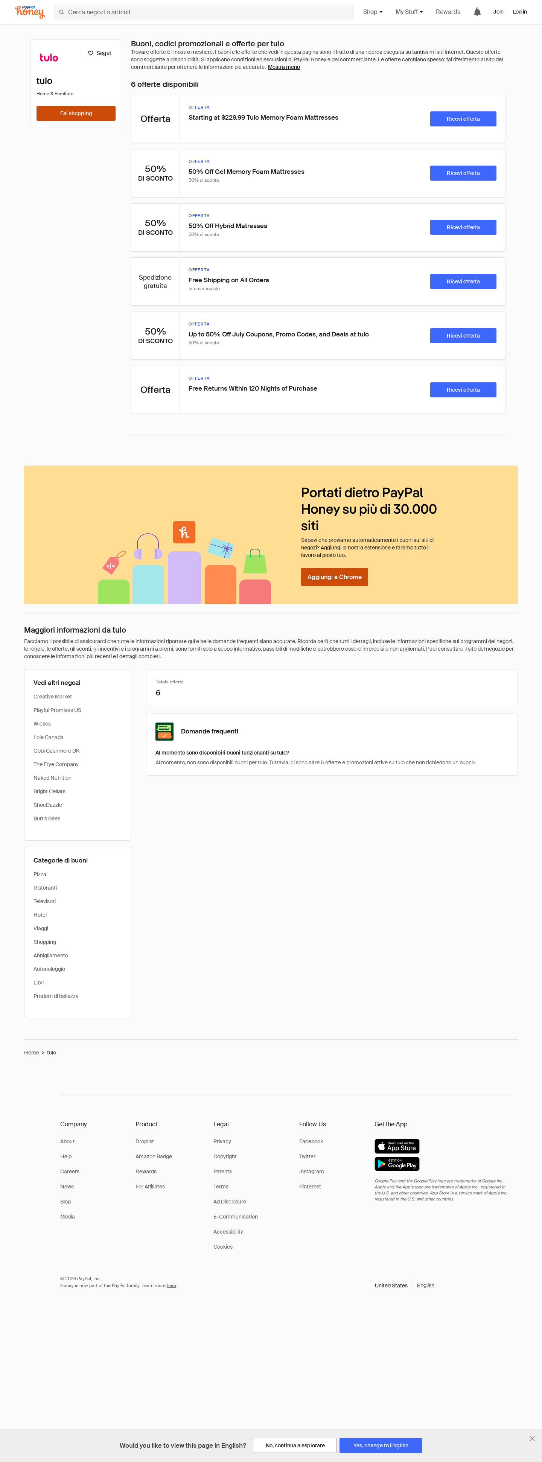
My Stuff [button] (410, 12)
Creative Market (52, 696)
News (67, 1186)
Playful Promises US (57, 710)
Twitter (307, 1156)
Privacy (222, 1141)
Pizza (39, 874)
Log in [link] (520, 11)
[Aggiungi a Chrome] (334, 577)
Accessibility (228, 1231)
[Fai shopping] (76, 113)
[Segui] (99, 53)
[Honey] (30, 12)
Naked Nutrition (52, 777)
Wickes (42, 723)
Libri (38, 982)
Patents (222, 1171)
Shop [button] (373, 12)
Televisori (44, 901)
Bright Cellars (49, 791)
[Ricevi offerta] (463, 118)
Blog (65, 1201)
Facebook (311, 1141)
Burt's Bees (46, 818)
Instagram (311, 1171)
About (67, 1141)
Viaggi (40, 928)
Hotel (40, 914)
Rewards (448, 12)
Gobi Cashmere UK (56, 750)
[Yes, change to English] (381, 1445)
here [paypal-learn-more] (171, 1285)
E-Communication (235, 1216)
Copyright (225, 1156)
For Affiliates (150, 1186)
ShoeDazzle (47, 805)
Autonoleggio (49, 969)
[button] (404, 1285)
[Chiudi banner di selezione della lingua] (532, 1438)
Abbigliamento (50, 955)
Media (67, 1216)
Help (66, 1156)
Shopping (44, 942)
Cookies (223, 1246)
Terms (220, 1186)
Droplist (145, 1141)
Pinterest (310, 1186)
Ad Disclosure (229, 1201)
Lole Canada (48, 737)
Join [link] (498, 11)
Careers (69, 1171)
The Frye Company (56, 764)
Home (31, 1052)
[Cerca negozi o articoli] (204, 12)
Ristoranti (45, 887)
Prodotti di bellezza (56, 996)
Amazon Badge (154, 1156)
